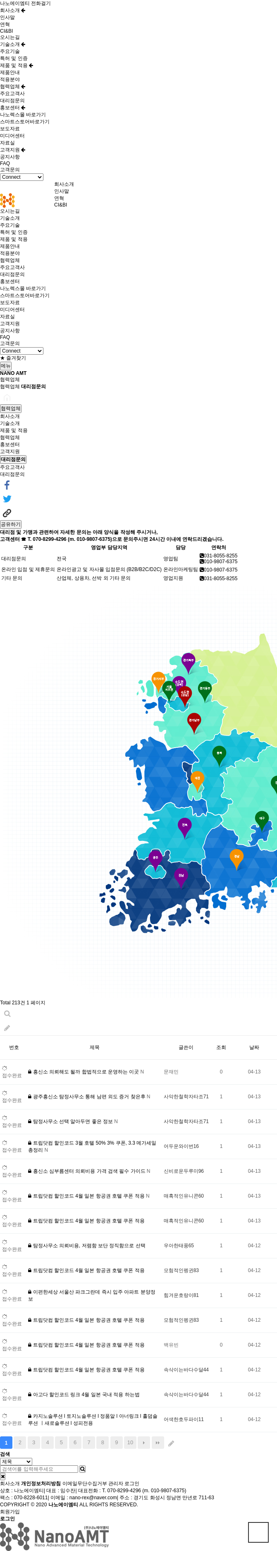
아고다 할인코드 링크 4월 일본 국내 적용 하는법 (83, 1394)
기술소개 (12, 44)
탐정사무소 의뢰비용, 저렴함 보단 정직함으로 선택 (86, 1245)
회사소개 (12, 10)
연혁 (5, 24)
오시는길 (10, 37)
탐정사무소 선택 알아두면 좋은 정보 (71, 1121)
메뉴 (6, 366)
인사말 (7, 17)
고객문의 (10, 170)
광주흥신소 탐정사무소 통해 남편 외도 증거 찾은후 (87, 1097)
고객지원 (12, 150)
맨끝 (158, 1442)
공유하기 (11, 524)
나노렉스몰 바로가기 (23, 115)
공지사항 (10, 157)
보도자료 (10, 129)
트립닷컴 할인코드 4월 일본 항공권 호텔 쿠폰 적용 (87, 1196)
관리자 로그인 (123, 1483)
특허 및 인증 (14, 58)
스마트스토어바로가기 (25, 122)
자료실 (7, 143)
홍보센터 (12, 107)
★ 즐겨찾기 (13, 358)
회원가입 (10, 1512)
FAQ (5, 163)
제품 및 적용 (16, 65)
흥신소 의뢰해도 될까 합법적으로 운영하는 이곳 (84, 1072)
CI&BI (6, 31)
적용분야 (10, 79)
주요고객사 (12, 93)
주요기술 (10, 51)
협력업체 (12, 86)
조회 (221, 1047)
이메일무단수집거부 (84, 1483)
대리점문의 (12, 100)
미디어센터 (12, 136)
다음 (144, 1442)
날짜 (254, 1047)
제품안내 (10, 72)
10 (130, 1442)
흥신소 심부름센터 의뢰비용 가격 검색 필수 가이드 (87, 1171)
